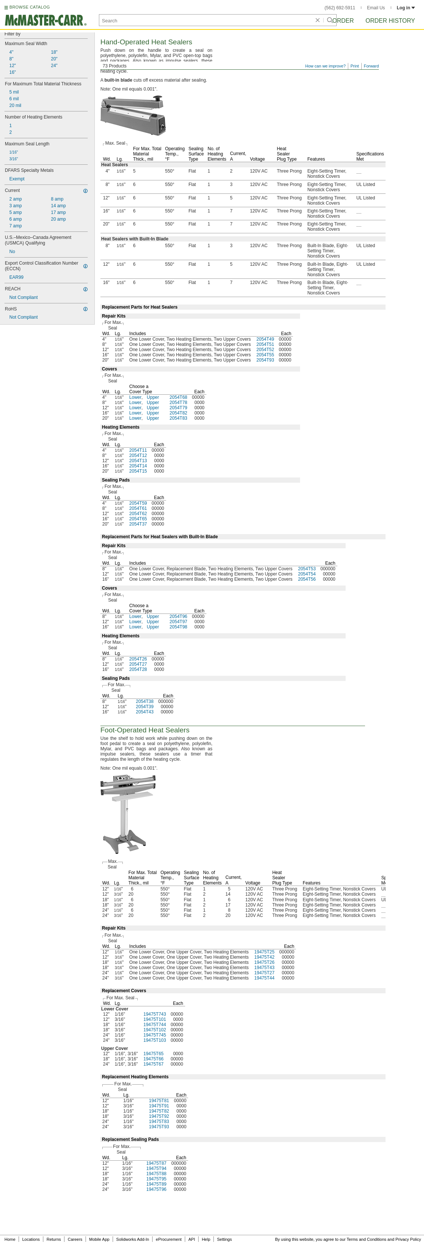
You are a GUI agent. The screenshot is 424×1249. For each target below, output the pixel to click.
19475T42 (264, 957)
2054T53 (306, 568)
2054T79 (178, 407)
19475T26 (264, 962)
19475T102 (154, 1029)
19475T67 (153, 1064)
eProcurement (169, 1239)
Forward (371, 66)
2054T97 (178, 621)
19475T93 (159, 1126)
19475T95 (156, 1179)
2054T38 (144, 701)
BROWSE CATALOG (29, 7)
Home (9, 1239)
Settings (224, 1239)
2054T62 (138, 513)
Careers (75, 1239)
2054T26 (138, 659)
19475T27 (264, 972)
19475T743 (154, 1014)
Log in (406, 7)
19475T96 (156, 1189)
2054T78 (178, 402)
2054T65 (138, 518)
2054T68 (178, 397)
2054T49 (265, 339)
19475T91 (159, 1105)
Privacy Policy (408, 1239)
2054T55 (265, 354)
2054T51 (265, 344)
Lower (135, 397)
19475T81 (159, 1100)
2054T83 (178, 418)
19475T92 (159, 1116)
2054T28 (138, 669)
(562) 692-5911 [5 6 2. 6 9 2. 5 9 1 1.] (340, 7)
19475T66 (153, 1059)
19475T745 (154, 1035)
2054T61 (138, 508)
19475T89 (156, 1184)
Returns (54, 1239)
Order (343, 21)
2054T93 (265, 360)
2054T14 (138, 466)
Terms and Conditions (366, 1239)
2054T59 (138, 503)
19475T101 (154, 1019)
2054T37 (138, 524)
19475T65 (153, 1053)
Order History (390, 21)
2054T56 (306, 579)
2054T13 (138, 460)
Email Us (376, 7)
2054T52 (265, 349)
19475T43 (264, 967)
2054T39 (144, 706)
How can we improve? (325, 66)
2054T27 (138, 664)
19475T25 (264, 952)
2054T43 (144, 712)
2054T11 (138, 450)
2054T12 (138, 455)
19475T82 (159, 1111)
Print (354, 66)
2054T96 (178, 616)
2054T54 (306, 574)
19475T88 (156, 1173)
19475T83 (159, 1121)
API (191, 1239)
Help (206, 1239)
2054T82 (178, 413)
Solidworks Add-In (132, 1239)
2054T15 (138, 471)
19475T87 (156, 1163)
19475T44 (264, 978)
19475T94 (156, 1168)
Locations (31, 1239)
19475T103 (154, 1040)
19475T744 (154, 1024)
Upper (153, 397)
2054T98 (178, 627)
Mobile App (99, 1239)
